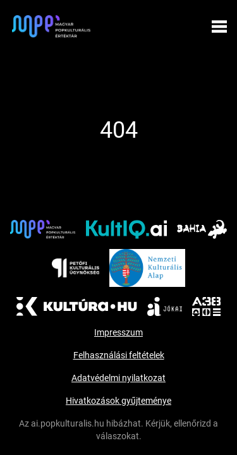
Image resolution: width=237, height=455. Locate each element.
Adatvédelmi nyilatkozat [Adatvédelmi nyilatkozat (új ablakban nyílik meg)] (118, 378)
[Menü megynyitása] (219, 26)
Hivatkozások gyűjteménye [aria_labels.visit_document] (118, 401)
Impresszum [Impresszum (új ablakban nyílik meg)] (118, 332)
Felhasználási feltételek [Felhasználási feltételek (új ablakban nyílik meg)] (118, 355)
